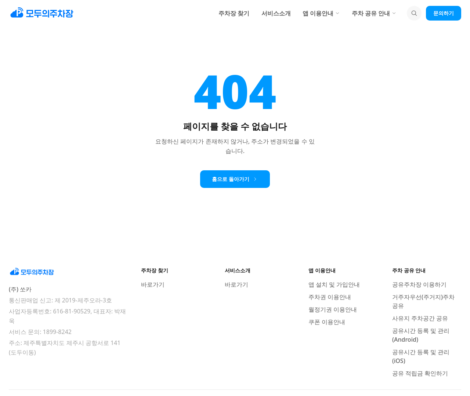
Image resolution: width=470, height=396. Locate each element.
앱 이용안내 (321, 13)
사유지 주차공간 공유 (420, 318)
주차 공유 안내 (374, 13)
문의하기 (443, 13)
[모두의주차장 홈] (67, 272)
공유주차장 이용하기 (419, 284)
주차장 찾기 (233, 13)
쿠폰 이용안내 (326, 322)
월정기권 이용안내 (332, 309)
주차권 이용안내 (329, 297)
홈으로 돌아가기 (235, 178)
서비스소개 (276, 13)
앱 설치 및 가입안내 (334, 284)
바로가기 (152, 284)
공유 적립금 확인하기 (420, 373)
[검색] (414, 13)
